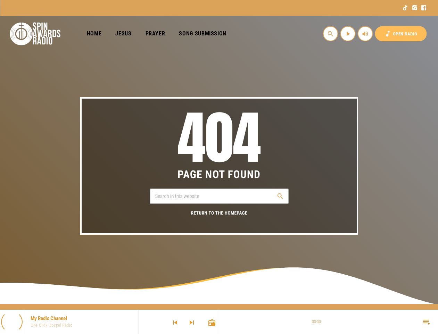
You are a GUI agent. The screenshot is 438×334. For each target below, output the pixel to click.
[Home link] (35, 33)
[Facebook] (424, 8)
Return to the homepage (219, 213)
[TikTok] (405, 8)
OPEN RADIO (401, 33)
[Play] (348, 33)
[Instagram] (415, 8)
